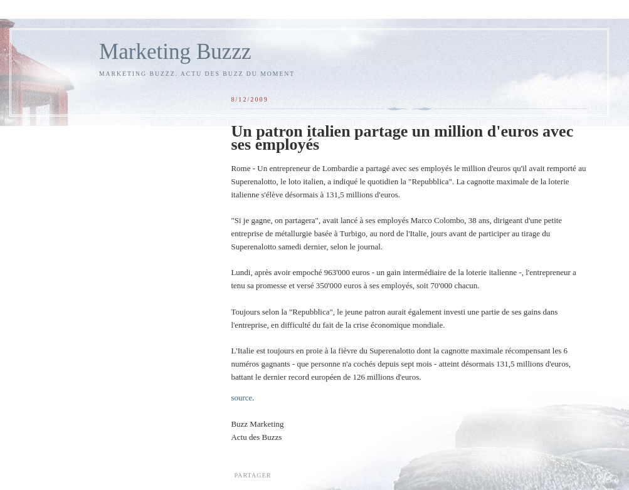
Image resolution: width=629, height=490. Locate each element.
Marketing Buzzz (175, 51)
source (241, 397)
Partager (252, 475)
